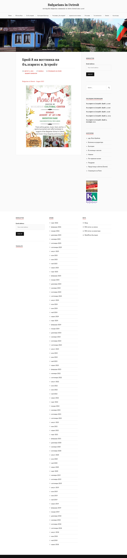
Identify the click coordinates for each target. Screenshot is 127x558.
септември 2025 (56, 247)
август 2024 (55, 300)
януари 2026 (55, 231)
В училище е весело (94, 150)
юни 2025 (54, 259)
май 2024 (54, 312)
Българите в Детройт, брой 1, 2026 (98, 112)
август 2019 (55, 487)
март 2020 (54, 471)
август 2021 (55, 422)
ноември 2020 (56, 447)
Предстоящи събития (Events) (98, 167)
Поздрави (91, 163)
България (91, 146)
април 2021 (55, 430)
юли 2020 (54, 459)
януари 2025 (55, 280)
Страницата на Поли (55, 71)
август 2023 (55, 349)
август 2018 (55, 532)
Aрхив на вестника (75, 15)
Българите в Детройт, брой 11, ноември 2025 (96, 121)
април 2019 (55, 504)
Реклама (87, 15)
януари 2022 (55, 406)
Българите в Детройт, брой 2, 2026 (98, 108)
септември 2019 (56, 483)
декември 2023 (56, 333)
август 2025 (55, 251)
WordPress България (91, 235)
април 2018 (55, 544)
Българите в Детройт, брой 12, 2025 (98, 116)
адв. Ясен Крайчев (94, 138)
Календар (116, 15)
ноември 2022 (56, 373)
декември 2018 (56, 516)
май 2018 (54, 540)
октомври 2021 (56, 414)
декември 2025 (56, 235)
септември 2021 (56, 418)
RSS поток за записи (91, 227)
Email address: (90, 64)
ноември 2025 (56, 239)
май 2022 (54, 394)
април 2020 (55, 467)
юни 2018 (54, 536)
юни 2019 (54, 495)
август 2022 (55, 381)
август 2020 (55, 455)
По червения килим (94, 158)
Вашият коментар (31, 73)
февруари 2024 (56, 325)
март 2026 (54, 223)
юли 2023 (54, 353)
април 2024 (55, 316)
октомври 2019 (56, 479)
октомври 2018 (56, 524)
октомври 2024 (56, 292)
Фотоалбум (18, 15)
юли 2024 (54, 304)
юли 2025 (54, 255)
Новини (90, 154)
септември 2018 (56, 528)
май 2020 (54, 463)
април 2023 (55, 365)
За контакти (97, 15)
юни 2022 (54, 390)
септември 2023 (56, 345)
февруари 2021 (56, 438)
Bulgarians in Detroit (63, 5)
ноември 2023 (56, 337)
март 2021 (54, 434)
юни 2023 (54, 357)
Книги (107, 15)
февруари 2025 (56, 276)
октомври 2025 (56, 243)
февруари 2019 (56, 508)
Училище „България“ (58, 15)
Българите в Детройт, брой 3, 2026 (98, 103)
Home (10, 15)
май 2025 (54, 263)
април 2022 (55, 398)
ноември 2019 (56, 475)
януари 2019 (55, 512)
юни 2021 (54, 426)
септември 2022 (56, 377)
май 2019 (54, 500)
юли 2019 (54, 491)
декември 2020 (56, 443)
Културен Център (43, 15)
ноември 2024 (56, 288)
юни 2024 (54, 308)
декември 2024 (56, 284)
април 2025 (55, 268)
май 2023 (54, 361)
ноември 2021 (56, 410)
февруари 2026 (56, 227)
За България (30, 15)
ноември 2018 (56, 520)
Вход (86, 223)
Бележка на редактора (95, 142)
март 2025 (54, 272)
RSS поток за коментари (92, 231)
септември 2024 (56, 296)
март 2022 (54, 402)
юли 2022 (54, 386)
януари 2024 (55, 329)
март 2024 (54, 320)
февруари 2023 (56, 369)
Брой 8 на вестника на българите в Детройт (42, 61)
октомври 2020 (56, 451)
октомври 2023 (56, 341)
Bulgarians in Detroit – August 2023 (33, 81)
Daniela (41, 71)
